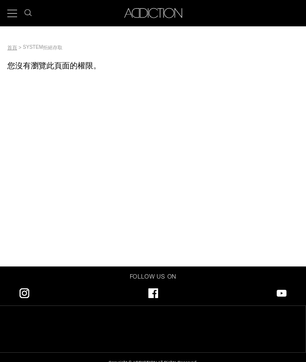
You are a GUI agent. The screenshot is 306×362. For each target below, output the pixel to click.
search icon (28, 10)
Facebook (153, 291)
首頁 (12, 47)
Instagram (24, 291)
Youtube (281, 291)
